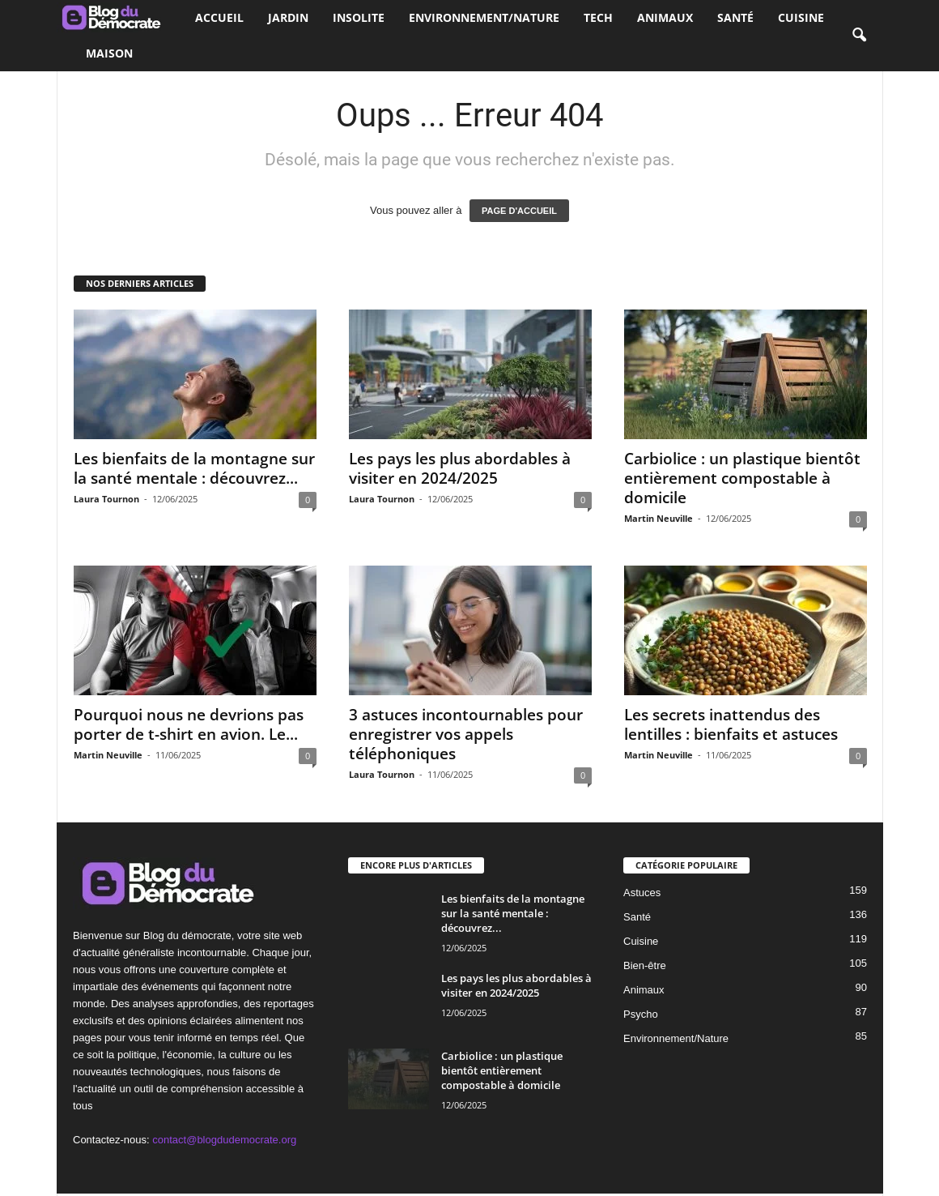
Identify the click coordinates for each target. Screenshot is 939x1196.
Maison (109, 53)
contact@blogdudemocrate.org (224, 1140)
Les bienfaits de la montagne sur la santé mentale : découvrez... (194, 468)
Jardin (288, 17)
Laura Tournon (106, 499)
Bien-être (644, 965)
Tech (598, 17)
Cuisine (801, 17)
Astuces (642, 892)
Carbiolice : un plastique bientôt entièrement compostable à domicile (742, 478)
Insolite (359, 17)
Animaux (665, 17)
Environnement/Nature (484, 17)
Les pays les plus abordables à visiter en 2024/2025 (460, 468)
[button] (859, 35)
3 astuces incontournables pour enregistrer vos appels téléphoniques (466, 734)
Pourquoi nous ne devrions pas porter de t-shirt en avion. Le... (189, 724)
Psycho (640, 1014)
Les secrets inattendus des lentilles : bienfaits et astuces (731, 724)
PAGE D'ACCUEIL (519, 211)
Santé (735, 17)
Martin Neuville (658, 518)
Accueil (219, 17)
